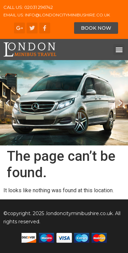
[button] (96, 28)
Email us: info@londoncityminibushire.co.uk (56, 14)
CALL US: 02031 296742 (28, 7)
